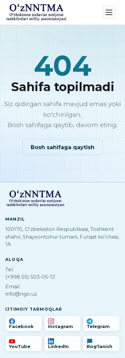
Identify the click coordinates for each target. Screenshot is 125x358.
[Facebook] (23, 323)
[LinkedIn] (62, 343)
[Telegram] (101, 323)
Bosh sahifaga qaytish (62, 147)
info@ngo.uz (21, 294)
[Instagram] (62, 323)
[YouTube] (23, 343)
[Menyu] (109, 12)
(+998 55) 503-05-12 (30, 277)
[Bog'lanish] (101, 343)
